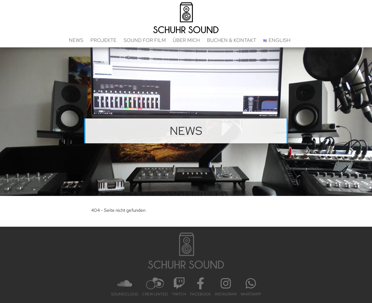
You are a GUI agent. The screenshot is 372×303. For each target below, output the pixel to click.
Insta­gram (226, 287)
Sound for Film (145, 40)
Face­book (200, 287)
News (76, 40)
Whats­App (251, 287)
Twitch (179, 287)
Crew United (155, 287)
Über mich (186, 40)
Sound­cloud (124, 287)
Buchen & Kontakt (231, 40)
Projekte (103, 40)
